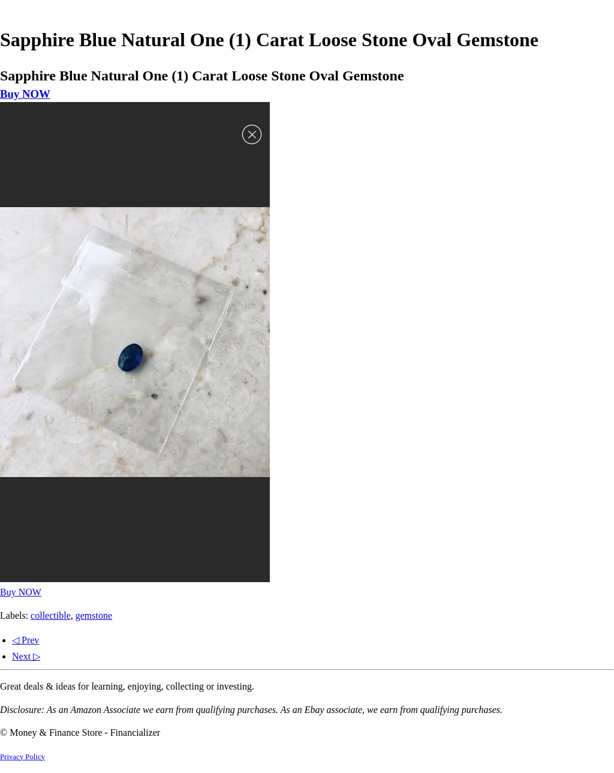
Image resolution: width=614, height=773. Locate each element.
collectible (51, 615)
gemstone (94, 615)
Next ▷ (26, 656)
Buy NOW (25, 94)
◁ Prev (25, 640)
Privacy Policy (22, 757)
